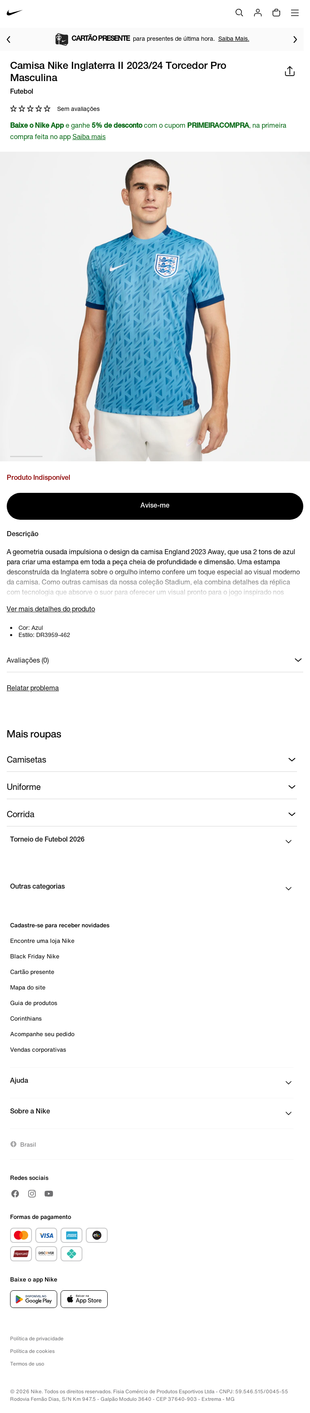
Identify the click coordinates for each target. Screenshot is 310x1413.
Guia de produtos (33, 1002)
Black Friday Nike (34, 956)
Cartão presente (32, 971)
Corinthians (26, 1018)
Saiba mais (89, 136)
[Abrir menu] (294, 12)
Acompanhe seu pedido (42, 1033)
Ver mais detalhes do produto (51, 609)
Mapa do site (27, 987)
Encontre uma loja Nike (42, 940)
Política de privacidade (37, 1338)
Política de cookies (32, 1351)
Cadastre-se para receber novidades (59, 925)
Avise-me (155, 506)
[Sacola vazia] (276, 12)
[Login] (257, 12)
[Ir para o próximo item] (295, 39)
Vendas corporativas (38, 1049)
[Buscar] (239, 12)
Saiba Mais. (233, 38)
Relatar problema (33, 688)
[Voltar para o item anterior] (8, 39)
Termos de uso (27, 1363)
